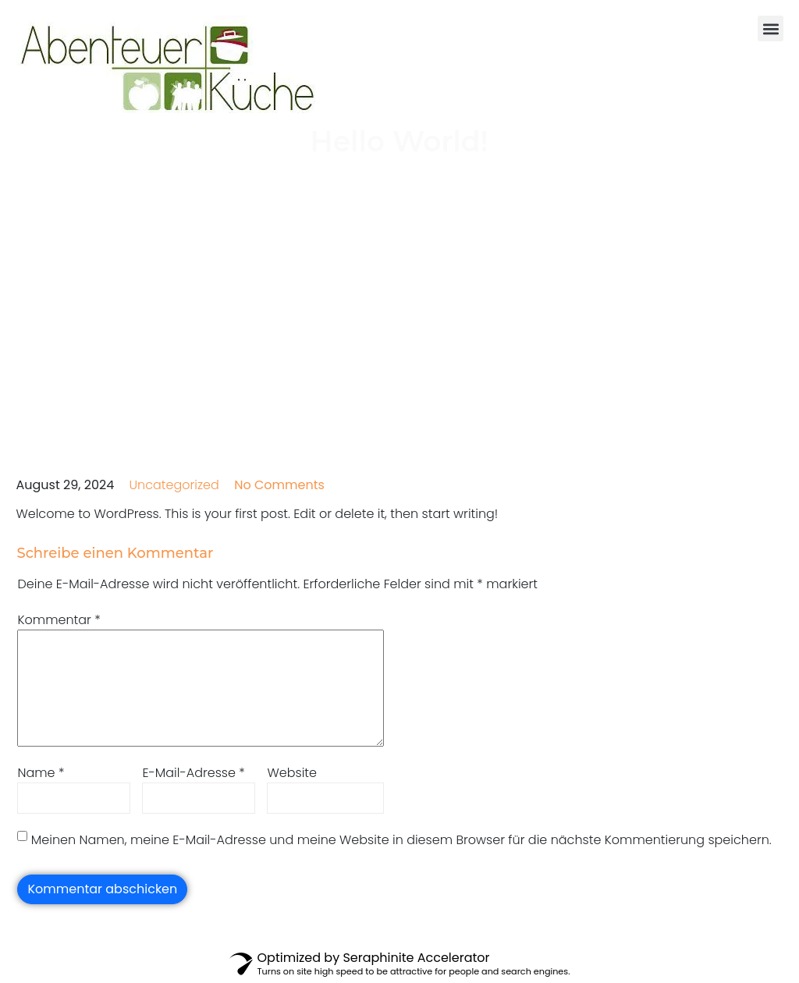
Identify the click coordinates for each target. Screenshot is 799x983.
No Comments (279, 485)
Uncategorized (174, 485)
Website (292, 773)
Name (40, 773)
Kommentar (58, 620)
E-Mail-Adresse (193, 773)
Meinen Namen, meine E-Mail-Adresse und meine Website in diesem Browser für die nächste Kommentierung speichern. (401, 840)
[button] (770, 28)
